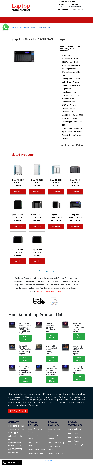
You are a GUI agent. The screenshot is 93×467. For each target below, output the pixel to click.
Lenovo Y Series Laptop (36, 449)
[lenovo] (13, 20)
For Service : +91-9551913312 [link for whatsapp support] (69, 7)
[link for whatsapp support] (5, 27)
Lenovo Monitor (73, 441)
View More (18, 192)
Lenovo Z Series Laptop (76, 445)
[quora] (27, 464)
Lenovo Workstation (75, 429)
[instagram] (23, 464)
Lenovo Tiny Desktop (55, 453)
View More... (25, 338)
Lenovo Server (73, 433)
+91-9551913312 (18, 411)
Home (12, 27)
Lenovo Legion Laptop (36, 453)
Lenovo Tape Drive (74, 437)
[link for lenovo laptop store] (21, 8)
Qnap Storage (20, 27)
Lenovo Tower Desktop (56, 443)
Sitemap (48, 461)
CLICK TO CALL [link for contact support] (12, 462)
